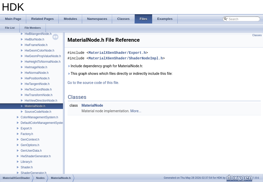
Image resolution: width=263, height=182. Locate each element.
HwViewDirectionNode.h (41, 100)
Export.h (26, 128)
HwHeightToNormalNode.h (42, 61)
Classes (257, 35)
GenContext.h (30, 139)
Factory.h (27, 134)
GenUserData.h (31, 150)
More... (135, 111)
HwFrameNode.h (36, 45)
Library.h (26, 162)
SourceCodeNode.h (38, 111)
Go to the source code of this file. (93, 83)
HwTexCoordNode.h (38, 89)
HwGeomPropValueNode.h (43, 56)
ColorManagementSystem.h (39, 117)
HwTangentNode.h (37, 84)
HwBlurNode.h (34, 39)
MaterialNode (92, 105)
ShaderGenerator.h (33, 173)
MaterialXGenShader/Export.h (117, 52)
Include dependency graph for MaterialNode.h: (105, 66)
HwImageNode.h (36, 67)
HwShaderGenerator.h (36, 156)
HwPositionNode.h (37, 78)
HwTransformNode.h (38, 95)
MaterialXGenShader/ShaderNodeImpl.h (126, 58)
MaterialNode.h (35, 106)
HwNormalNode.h (37, 73)
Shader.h (27, 167)
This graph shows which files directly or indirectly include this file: (120, 74)
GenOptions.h (30, 145)
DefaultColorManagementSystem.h (44, 123)
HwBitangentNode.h (38, 34)
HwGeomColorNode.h (39, 50)
